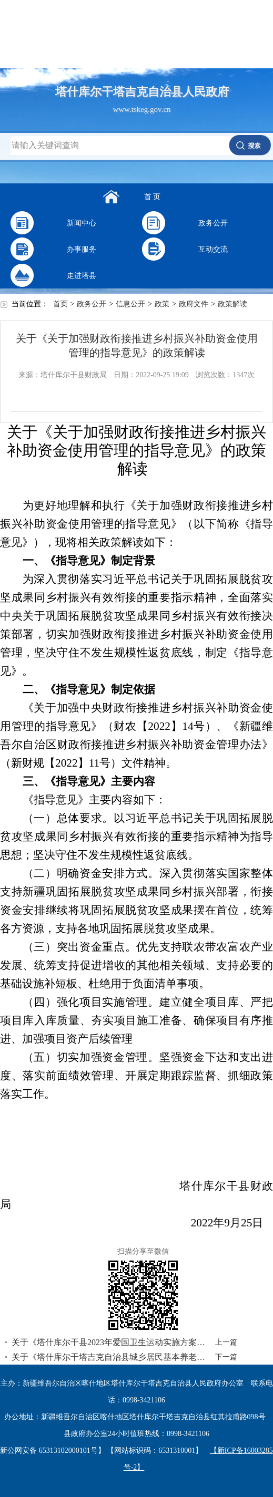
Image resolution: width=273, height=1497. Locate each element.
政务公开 (213, 223)
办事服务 (81, 249)
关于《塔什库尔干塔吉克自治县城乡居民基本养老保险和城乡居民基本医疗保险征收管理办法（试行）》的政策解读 (110, 1357)
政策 (162, 304)
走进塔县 (81, 276)
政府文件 (193, 304)
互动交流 (213, 249)
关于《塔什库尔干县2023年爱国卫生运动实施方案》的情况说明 (110, 1342)
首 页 (152, 197)
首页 (60, 304)
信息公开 (130, 304)
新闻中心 (81, 223)
